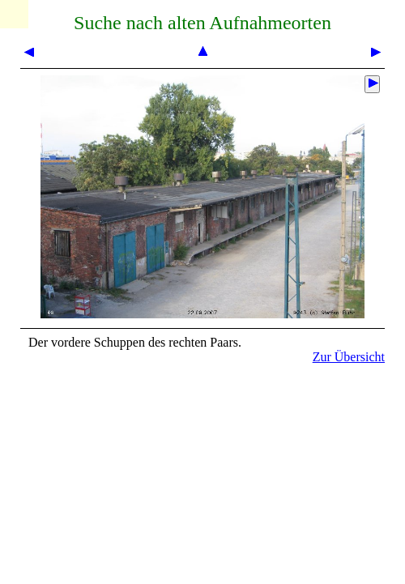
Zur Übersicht (349, 357)
